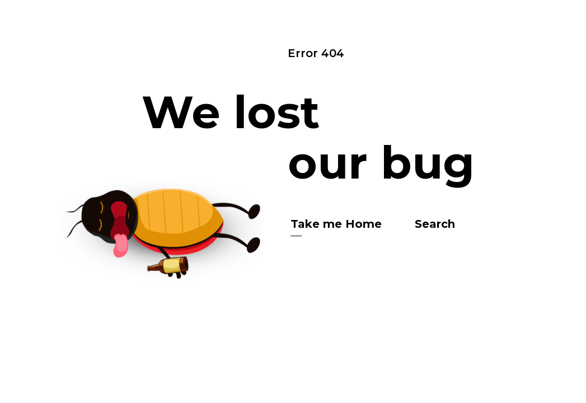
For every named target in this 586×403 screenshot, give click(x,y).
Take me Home (336, 224)
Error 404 (316, 53)
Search (435, 224)
